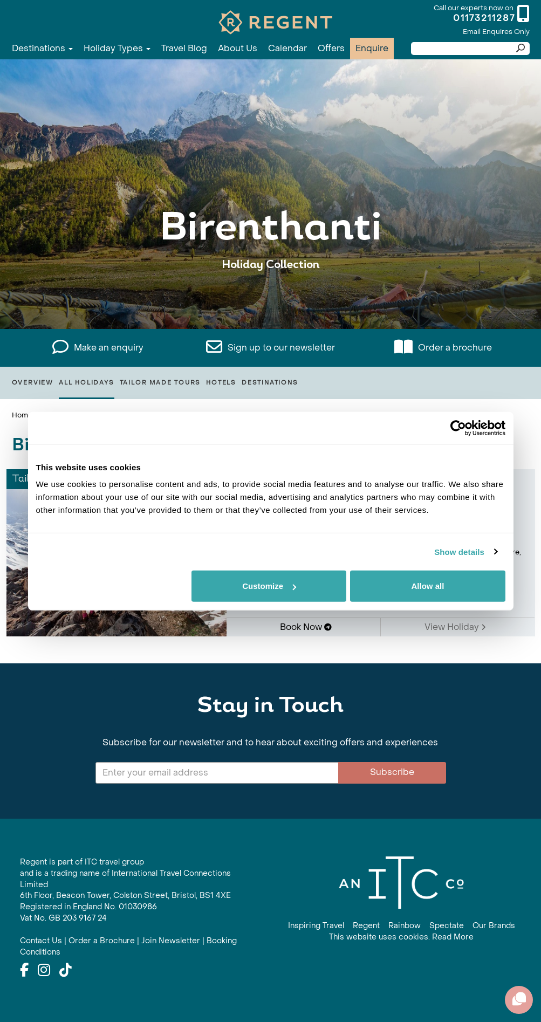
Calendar (287, 48)
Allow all (428, 586)
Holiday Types (117, 48)
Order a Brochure (102, 941)
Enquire (371, 48)
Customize (269, 586)
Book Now (306, 627)
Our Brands (493, 926)
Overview (32, 383)
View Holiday (455, 627)
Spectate (446, 926)
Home (22, 415)
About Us (237, 48)
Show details (459, 551)
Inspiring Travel (316, 926)
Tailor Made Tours (160, 383)
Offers (331, 48)
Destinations (42, 48)
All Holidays (86, 383)
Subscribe (392, 772)
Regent (366, 926)
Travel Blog (184, 48)
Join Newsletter (170, 941)
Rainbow (404, 926)
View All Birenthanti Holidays (270, 298)
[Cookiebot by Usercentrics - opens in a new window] (458, 428)
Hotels (221, 383)
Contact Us (41, 941)
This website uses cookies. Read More (401, 937)
